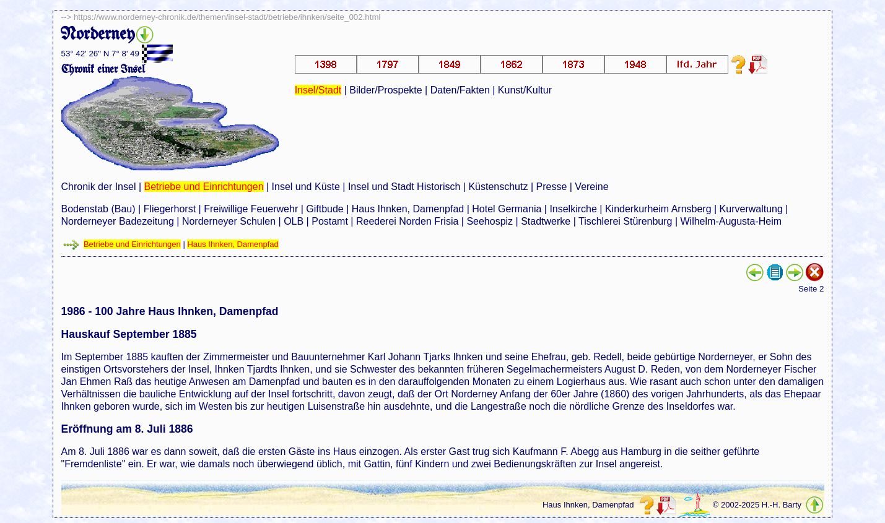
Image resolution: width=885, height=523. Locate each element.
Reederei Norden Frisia (407, 221)
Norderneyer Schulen (229, 221)
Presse (551, 186)
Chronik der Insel (98, 186)
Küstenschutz (498, 186)
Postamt (330, 221)
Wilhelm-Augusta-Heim (731, 221)
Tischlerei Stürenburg (625, 221)
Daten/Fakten (460, 90)
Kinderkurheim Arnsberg (658, 209)
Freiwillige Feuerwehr (251, 209)
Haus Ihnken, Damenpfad (408, 209)
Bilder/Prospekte (385, 90)
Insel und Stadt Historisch (404, 186)
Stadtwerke (545, 221)
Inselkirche (572, 209)
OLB (293, 221)
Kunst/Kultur (525, 90)
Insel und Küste (306, 186)
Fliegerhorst (170, 209)
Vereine (591, 186)
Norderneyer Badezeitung (117, 221)
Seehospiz (489, 221)
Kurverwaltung (751, 209)
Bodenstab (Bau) (98, 209)
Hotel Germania (506, 209)
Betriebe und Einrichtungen (204, 186)
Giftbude (324, 209)
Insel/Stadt (318, 90)
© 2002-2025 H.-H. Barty (757, 504)
